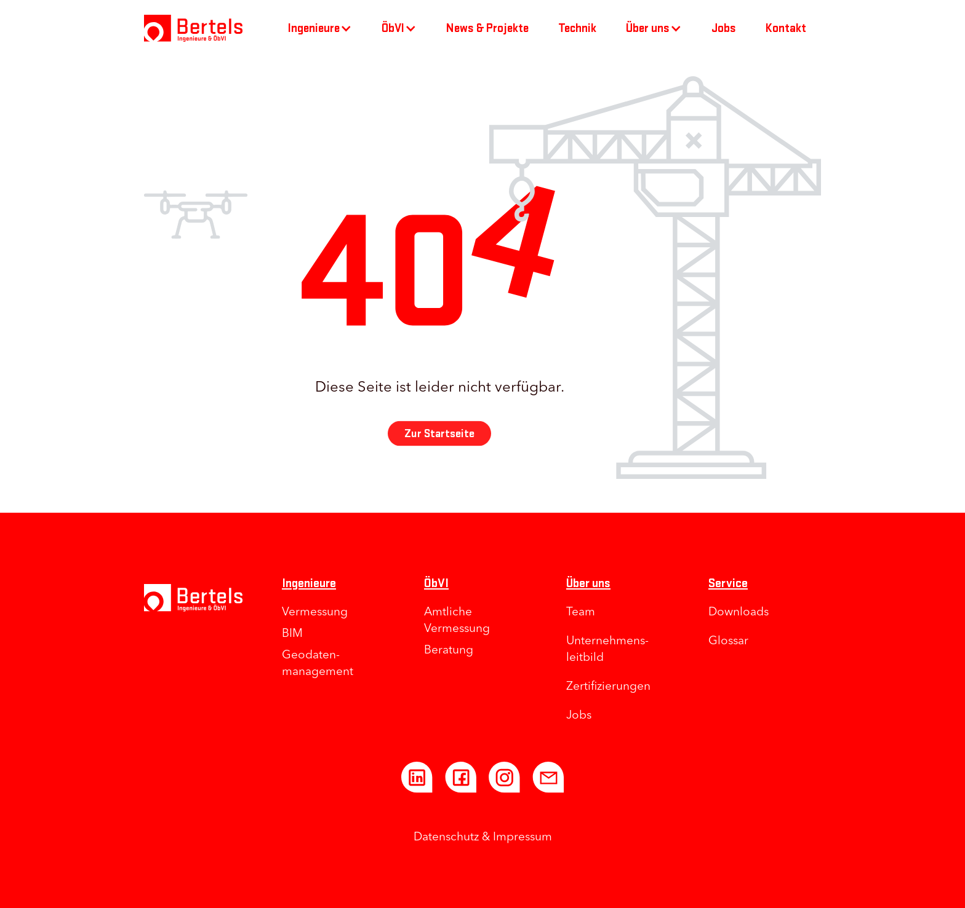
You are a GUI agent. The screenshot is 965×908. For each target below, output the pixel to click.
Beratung (448, 651)
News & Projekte (487, 28)
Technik (577, 28)
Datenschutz (446, 837)
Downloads (738, 612)
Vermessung (315, 612)
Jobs (723, 28)
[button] (320, 28)
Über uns (588, 583)
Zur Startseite (439, 439)
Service (728, 583)
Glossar (728, 641)
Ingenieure (309, 583)
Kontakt (786, 28)
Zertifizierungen (608, 687)
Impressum (522, 837)
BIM (292, 634)
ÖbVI (436, 583)
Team (580, 612)
